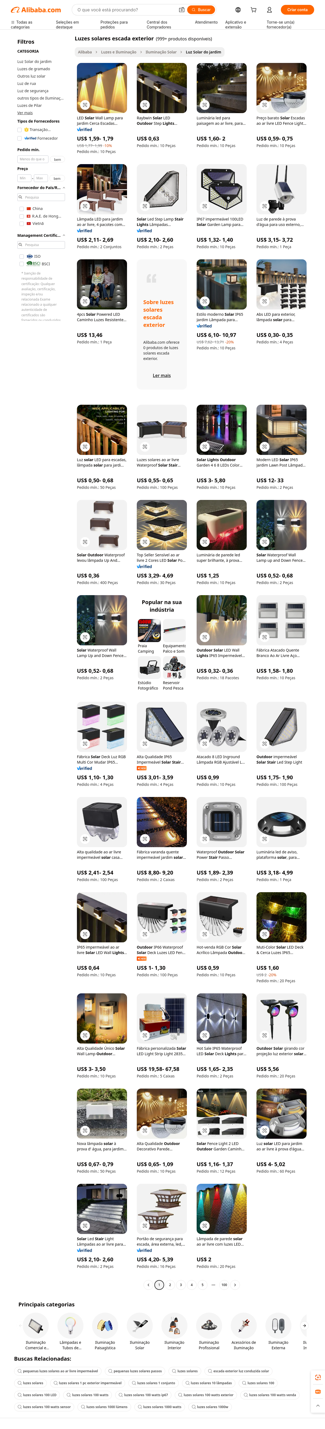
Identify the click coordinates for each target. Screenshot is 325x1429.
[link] (318, 1377)
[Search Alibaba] (125, 10)
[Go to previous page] (148, 1285)
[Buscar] (201, 9)
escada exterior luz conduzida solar (238, 1371)
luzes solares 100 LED (37, 1395)
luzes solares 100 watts (87, 1395)
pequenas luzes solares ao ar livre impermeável (58, 1371)
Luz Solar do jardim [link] (203, 52)
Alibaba (85, 52)
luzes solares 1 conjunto (153, 1383)
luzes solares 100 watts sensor (44, 1407)
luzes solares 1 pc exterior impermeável (88, 1383)
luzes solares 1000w (210, 1407)
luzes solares (185, 1371)
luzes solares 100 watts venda (270, 1395)
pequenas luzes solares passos (135, 1371)
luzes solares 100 (258, 1383)
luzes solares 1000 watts (159, 1407)
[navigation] (41, 662)
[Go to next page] (235, 1285)
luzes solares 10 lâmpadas (209, 1383)
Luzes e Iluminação (118, 52)
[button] (181, 9)
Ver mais (25, 112)
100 (224, 1285)
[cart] (255, 10)
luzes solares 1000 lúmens (104, 1407)
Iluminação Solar (161, 52)
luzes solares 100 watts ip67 (143, 1395)
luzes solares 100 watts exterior (205, 1395)
